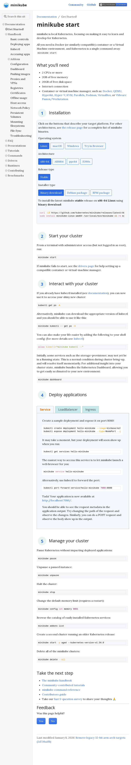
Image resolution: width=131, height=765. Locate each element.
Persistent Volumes (17, 114)
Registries (16, 88)
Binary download (51, 192)
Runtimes (14, 165)
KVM (69, 95)
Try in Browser (94, 146)
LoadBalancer (68, 409)
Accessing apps (20, 54)
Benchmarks (16, 175)
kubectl (78, 338)
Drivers (12, 160)
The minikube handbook (57, 680)
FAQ (10, 140)
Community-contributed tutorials (63, 685)
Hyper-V (59, 95)
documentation (98, 293)
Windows (73, 146)
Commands (15, 155)
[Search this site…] (16, 16)
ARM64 (59, 161)
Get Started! (16, 29)
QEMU (117, 91)
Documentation (15, 24)
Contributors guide (54, 694)
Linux (43, 146)
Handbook (14, 34)
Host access (18, 102)
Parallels (79, 95)
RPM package (101, 192)
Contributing (16, 170)
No (53, 721)
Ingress (90, 409)
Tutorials (13, 150)
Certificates (17, 93)
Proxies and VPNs (17, 81)
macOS (57, 146)
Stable (44, 177)
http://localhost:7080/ (56, 500)
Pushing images (20, 74)
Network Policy (20, 107)
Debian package (77, 192)
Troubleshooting (20, 135)
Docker (107, 91)
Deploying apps (20, 44)
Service (45, 409)
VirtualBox (104, 95)
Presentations (17, 145)
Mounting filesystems (17, 123)
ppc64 (73, 161)
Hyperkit (47, 95)
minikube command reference (61, 689)
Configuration (19, 64)
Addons (15, 59)
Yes (41, 721)
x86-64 (44, 161)
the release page (72, 127)
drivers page (86, 266)
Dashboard (17, 69)
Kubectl (15, 49)
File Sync (16, 130)
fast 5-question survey (68, 699)
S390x (86, 161)
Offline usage (18, 98)
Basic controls (19, 39)
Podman (91, 95)
